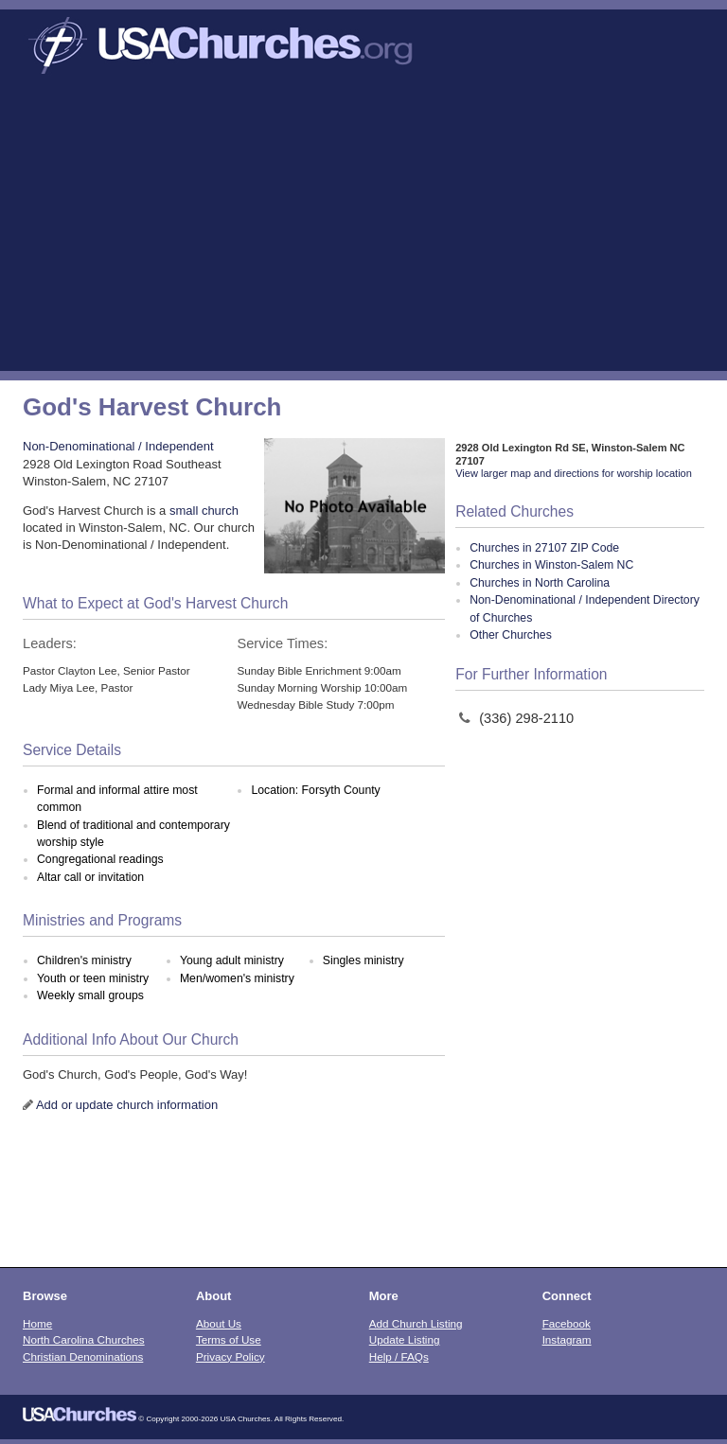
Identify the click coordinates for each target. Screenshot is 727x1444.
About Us (218, 1323)
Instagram (567, 1339)
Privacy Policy (230, 1356)
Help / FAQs (399, 1356)
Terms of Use (228, 1339)
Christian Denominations (83, 1356)
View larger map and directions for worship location (573, 473)
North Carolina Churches (84, 1339)
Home (37, 1323)
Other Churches (511, 635)
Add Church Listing (416, 1323)
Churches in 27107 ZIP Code (544, 548)
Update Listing (404, 1339)
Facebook (566, 1323)
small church (204, 510)
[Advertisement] (363, 229)
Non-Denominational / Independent (118, 446)
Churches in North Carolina (540, 583)
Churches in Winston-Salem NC (551, 565)
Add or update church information (127, 1105)
